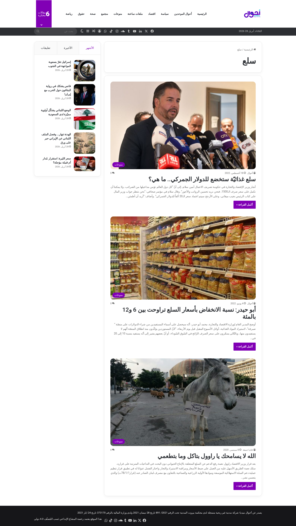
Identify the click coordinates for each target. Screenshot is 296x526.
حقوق (81, 13)
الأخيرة (68, 48)
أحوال (250, 173)
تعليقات (45, 48)
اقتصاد (151, 13)
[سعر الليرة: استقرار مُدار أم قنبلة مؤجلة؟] (84, 164)
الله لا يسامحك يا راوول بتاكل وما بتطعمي (206, 456)
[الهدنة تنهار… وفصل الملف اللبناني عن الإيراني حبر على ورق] (84, 143)
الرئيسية (202, 13)
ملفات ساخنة (135, 13)
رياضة (69, 13)
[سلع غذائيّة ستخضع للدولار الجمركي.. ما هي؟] (183, 125)
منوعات (118, 13)
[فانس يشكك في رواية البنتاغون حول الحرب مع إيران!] (84, 95)
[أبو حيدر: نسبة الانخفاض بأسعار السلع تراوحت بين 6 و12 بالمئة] (183, 258)
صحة (93, 13)
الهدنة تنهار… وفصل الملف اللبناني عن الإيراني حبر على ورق (55, 139)
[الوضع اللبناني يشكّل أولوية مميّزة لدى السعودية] (84, 119)
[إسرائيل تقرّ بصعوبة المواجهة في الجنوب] (84, 71)
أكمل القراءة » (244, 204)
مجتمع (104, 13)
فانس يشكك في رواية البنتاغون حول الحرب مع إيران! (57, 90)
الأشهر (90, 48)
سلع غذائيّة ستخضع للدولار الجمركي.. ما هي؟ (202, 179)
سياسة (165, 13)
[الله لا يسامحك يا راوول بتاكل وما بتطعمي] (183, 402)
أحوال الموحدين (183, 13)
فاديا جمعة (248, 450)
